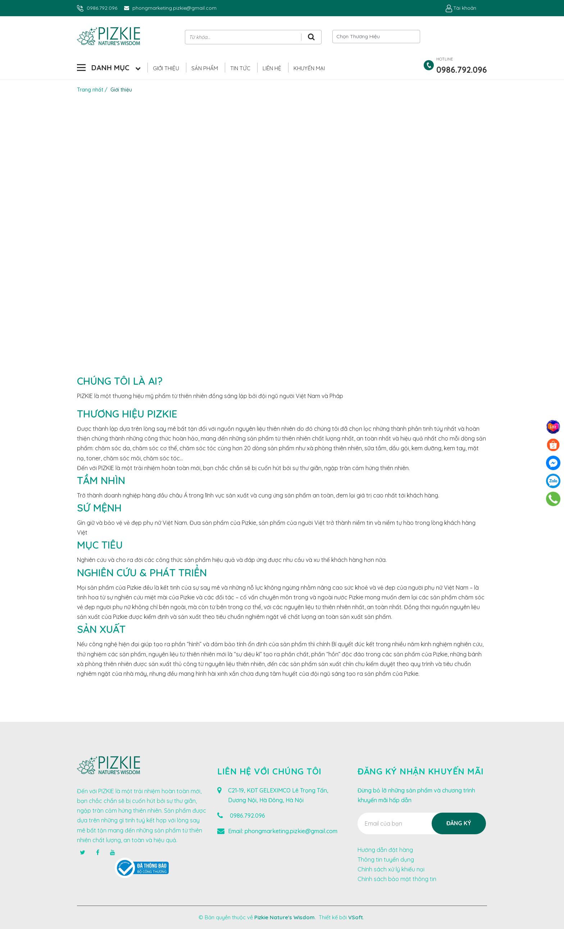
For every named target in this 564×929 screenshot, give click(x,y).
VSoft (355, 917)
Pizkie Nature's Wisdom (284, 917)
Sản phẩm (204, 68)
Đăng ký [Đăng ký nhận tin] (458, 823)
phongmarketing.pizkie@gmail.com (174, 8)
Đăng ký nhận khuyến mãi (421, 771)
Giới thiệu (166, 68)
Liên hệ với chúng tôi (269, 771)
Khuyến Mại (309, 68)
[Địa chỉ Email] (422, 823)
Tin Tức (240, 68)
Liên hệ (272, 68)
